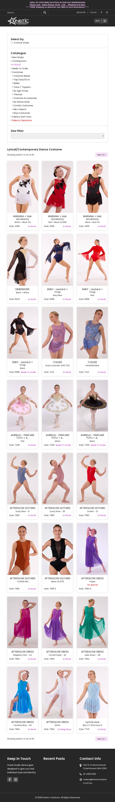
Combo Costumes (23, 105)
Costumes (17, 72)
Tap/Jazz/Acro (22, 79)
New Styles (18, 57)
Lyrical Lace (92, 722)
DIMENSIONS (22, 289)
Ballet (17, 83)
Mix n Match (20, 109)
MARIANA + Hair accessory (22, 217)
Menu (97, 21)
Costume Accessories (25, 98)
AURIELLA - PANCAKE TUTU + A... (22, 436)
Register (81, 12)
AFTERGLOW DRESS (92, 578)
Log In (93, 12)
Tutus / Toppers (22, 87)
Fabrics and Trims (21, 116)
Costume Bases (22, 75)
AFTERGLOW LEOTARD (22, 508)
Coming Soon (19, 61)
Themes (18, 94)
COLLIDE (57, 362)
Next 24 (101, 154)
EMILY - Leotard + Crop (57, 290)
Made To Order (20, 68)
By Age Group (21, 90)
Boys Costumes (22, 113)
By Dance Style (22, 101)
